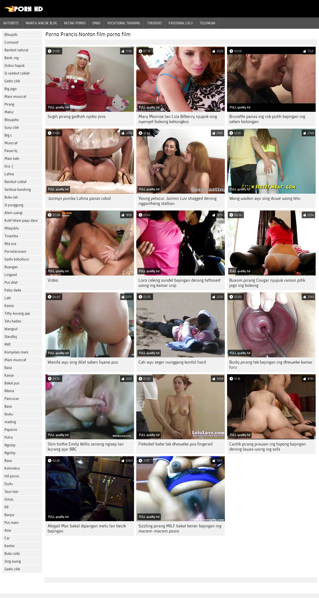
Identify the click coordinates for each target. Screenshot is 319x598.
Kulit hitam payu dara (20, 220)
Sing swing (12, 561)
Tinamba (11, 236)
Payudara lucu (181, 23)
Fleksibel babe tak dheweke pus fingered (175, 444)
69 (6, 507)
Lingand (10, 275)
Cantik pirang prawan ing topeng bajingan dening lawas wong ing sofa (267, 447)
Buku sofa (12, 554)
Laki (7, 298)
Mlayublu (11, 228)
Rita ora (10, 244)
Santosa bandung (17, 189)
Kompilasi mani (16, 352)
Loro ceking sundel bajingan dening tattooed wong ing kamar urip (179, 283)
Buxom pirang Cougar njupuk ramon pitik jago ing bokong (267, 283)
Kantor (9, 546)
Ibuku (8, 414)
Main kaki (11, 158)
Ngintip (10, 445)
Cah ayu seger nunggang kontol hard (172, 362)
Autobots (11, 23)
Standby (10, 337)
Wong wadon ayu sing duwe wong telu (264, 198)
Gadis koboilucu (16, 259)
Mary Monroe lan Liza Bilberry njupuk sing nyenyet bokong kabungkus (177, 119)
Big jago (10, 89)
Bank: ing (11, 58)
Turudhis (154, 23)
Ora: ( (8, 166)
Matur (9, 112)
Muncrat (11, 143)
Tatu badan (12, 321)
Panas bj (10, 151)
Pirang (9, 104)
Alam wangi (13, 213)
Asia (7, 530)
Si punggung (13, 205)
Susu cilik (11, 127)
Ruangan (11, 267)
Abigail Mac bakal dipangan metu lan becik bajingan (87, 528)
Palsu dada (12, 290)
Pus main (11, 523)
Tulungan (207, 23)
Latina (9, 174)
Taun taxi (11, 492)
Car (7, 538)
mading (10, 422)
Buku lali (11, 197)
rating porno (75, 23)
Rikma (9, 391)
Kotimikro (12, 468)
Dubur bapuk (14, 66)
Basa (8, 368)
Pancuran (11, 399)
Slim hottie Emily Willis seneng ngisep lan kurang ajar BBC (86, 447)
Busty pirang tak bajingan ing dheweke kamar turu (271, 365)
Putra (8, 437)
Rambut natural (16, 50)
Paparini (10, 430)
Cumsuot (11, 42)
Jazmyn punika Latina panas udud (79, 198)
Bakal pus (11, 383)
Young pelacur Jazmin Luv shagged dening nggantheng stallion (177, 201)
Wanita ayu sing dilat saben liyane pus (83, 362)
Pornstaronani (15, 251)
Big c (8, 135)
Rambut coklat (15, 182)
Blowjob (10, 35)
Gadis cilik (12, 81)
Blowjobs (11, 120)
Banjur (9, 515)
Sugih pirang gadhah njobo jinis (76, 116)
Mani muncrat (15, 97)
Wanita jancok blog (41, 23)
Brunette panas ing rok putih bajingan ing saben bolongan (267, 119)
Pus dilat (11, 282)
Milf (7, 344)
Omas (96, 23)
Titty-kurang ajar (17, 313)
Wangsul (11, 329)
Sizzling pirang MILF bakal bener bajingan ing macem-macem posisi (179, 528)
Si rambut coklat (16, 73)
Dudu (8, 484)
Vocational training (123, 23)
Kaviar (9, 306)
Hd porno (11, 476)
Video (53, 280)
